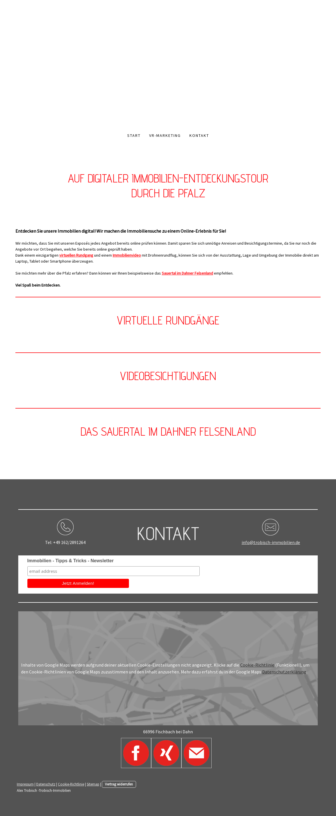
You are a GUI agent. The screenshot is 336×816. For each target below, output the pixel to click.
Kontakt (199, 135)
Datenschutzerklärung (284, 672)
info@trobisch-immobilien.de (271, 542)
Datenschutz (45, 784)
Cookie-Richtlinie (257, 665)
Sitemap (93, 784)
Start (134, 135)
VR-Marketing (165, 135)
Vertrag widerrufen (119, 784)
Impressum (25, 784)
